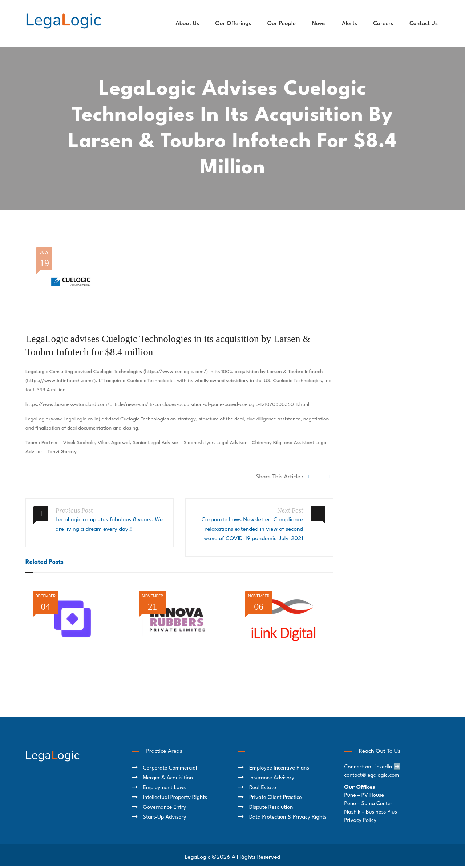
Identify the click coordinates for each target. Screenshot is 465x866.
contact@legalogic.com (371, 775)
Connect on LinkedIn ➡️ (372, 767)
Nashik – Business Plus (370, 812)
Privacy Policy (360, 820)
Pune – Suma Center (368, 804)
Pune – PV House (364, 795)
